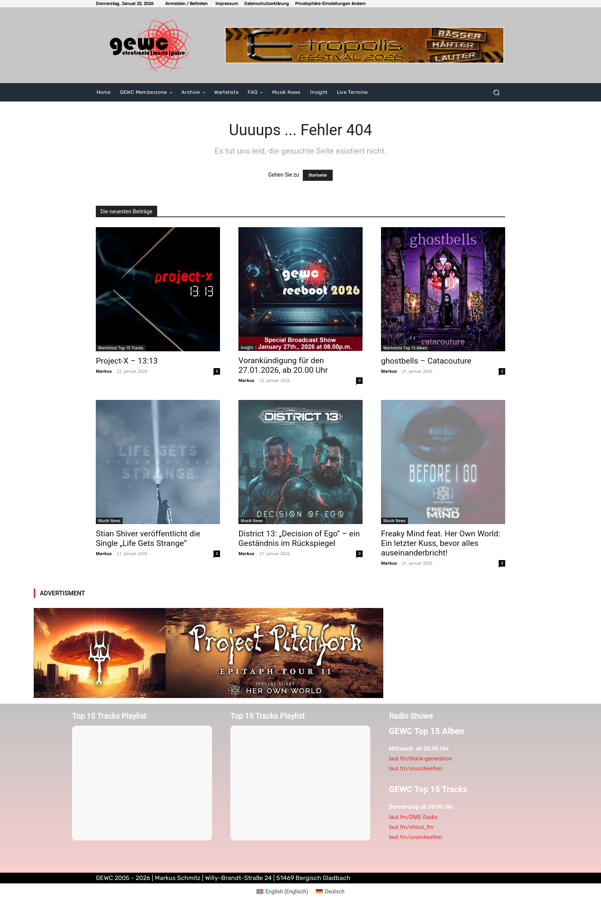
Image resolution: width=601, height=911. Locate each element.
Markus (104, 371)
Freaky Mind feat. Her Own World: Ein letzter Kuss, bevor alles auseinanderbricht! (440, 543)
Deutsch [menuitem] (335, 891)
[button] (330, 4)
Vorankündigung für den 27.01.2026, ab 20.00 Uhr (283, 365)
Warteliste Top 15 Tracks (120, 348)
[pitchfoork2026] (208, 653)
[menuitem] (282, 891)
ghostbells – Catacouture (426, 360)
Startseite (318, 175)
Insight (247, 347)
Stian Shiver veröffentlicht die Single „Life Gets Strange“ (148, 538)
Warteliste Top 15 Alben (405, 348)
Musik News (109, 520)
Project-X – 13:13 (127, 360)
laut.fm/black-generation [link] (420, 758)
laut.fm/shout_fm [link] (411, 827)
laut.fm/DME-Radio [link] (413, 817)
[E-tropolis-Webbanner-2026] (364, 45)
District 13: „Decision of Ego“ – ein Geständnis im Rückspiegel (299, 538)
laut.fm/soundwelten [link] (415, 768)
